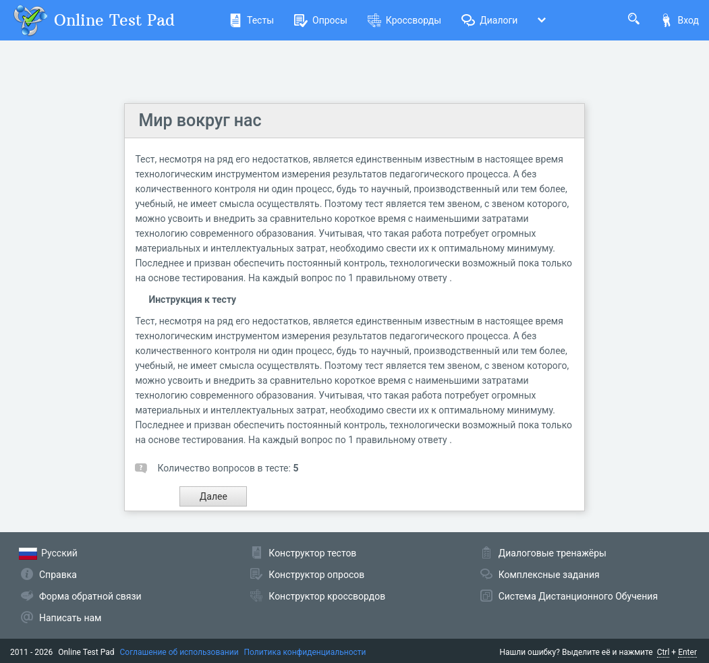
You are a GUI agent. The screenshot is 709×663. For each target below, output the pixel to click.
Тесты (251, 20)
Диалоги (489, 20)
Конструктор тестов (312, 553)
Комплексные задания (549, 574)
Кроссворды (404, 20)
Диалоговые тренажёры (552, 553)
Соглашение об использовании (179, 652)
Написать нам (70, 617)
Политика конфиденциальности (305, 652)
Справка (58, 574)
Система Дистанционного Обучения (578, 596)
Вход (679, 20)
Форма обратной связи (90, 596)
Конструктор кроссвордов (326, 596)
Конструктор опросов (316, 574)
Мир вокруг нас (199, 120)
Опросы (320, 20)
